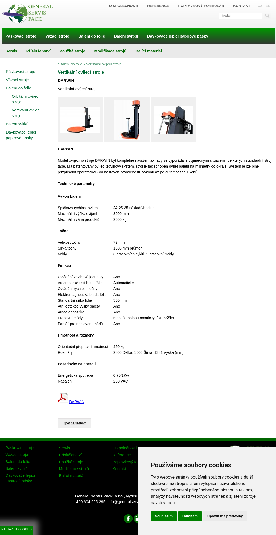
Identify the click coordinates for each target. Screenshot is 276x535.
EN (268, 6)
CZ (260, 6)
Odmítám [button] (190, 516)
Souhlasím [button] (164, 516)
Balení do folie (71, 64)
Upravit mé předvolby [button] (225, 516)
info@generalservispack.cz (131, 502)
